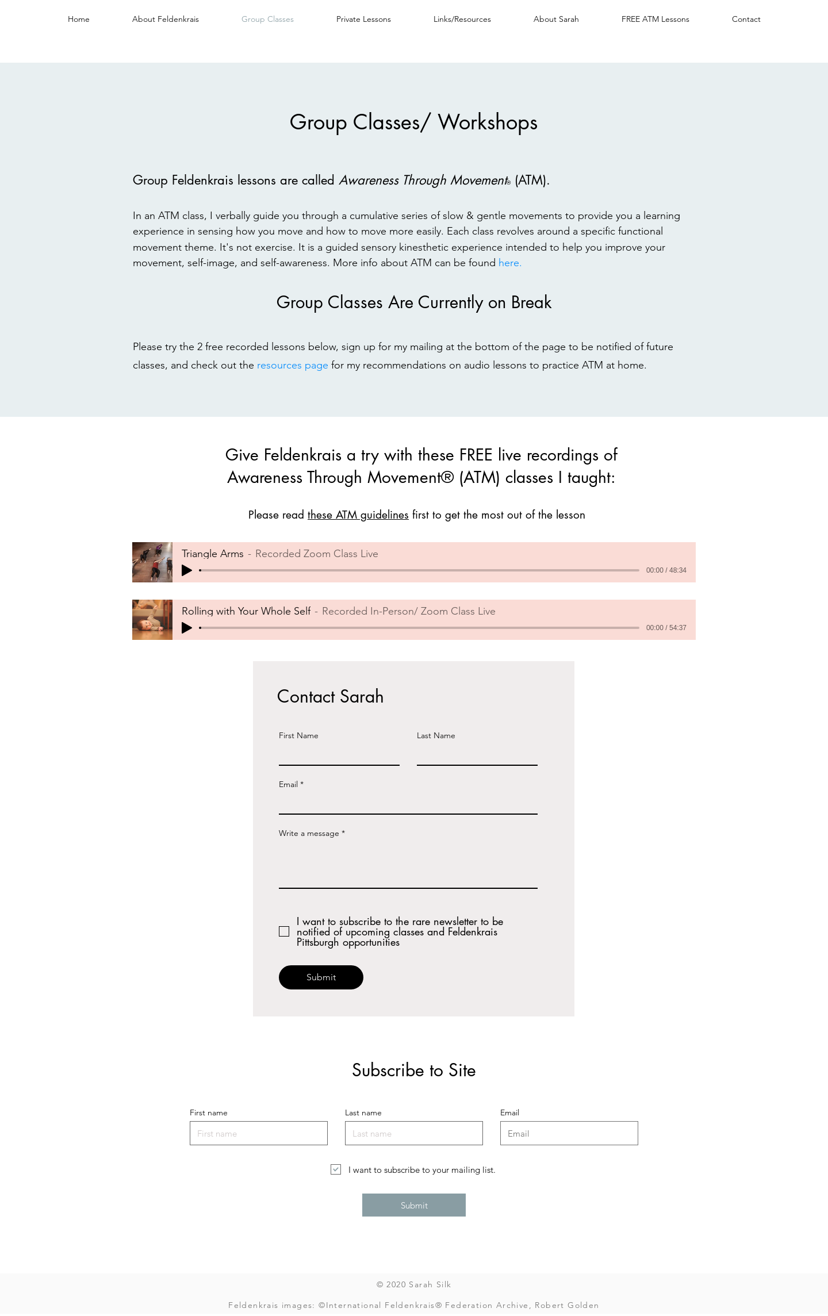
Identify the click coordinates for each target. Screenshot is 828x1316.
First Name (299, 735)
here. (510, 262)
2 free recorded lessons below (266, 346)
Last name (363, 1112)
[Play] (187, 570)
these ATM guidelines (358, 515)
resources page (292, 365)
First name (209, 1112)
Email (288, 784)
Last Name (436, 735)
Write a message (309, 833)
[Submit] (321, 977)
